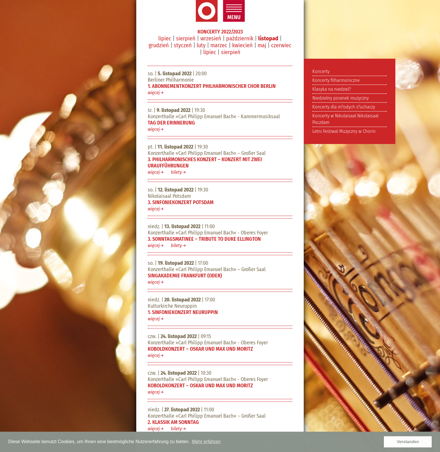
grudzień (159, 45)
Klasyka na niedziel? (331, 89)
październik (239, 38)
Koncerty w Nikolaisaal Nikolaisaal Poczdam (345, 119)
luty (201, 45)
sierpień (186, 38)
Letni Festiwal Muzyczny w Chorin (344, 131)
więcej (154, 93)
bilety (176, 172)
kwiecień (242, 45)
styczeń (183, 45)
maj (262, 45)
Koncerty (320, 71)
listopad (268, 38)
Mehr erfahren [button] (206, 441)
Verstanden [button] (408, 441)
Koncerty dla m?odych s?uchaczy (343, 107)
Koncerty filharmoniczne (336, 80)
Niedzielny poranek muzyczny (340, 98)
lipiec (164, 38)
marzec (218, 45)
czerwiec (281, 45)
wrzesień (210, 38)
